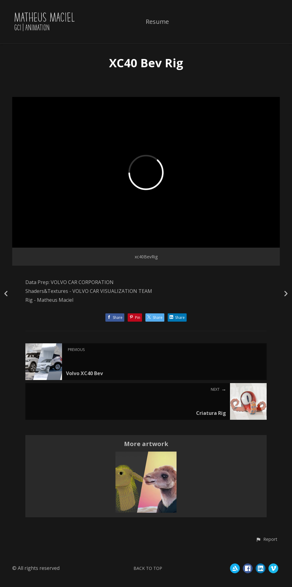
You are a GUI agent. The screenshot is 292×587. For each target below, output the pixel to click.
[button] (266, 539)
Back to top (147, 568)
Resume (157, 22)
